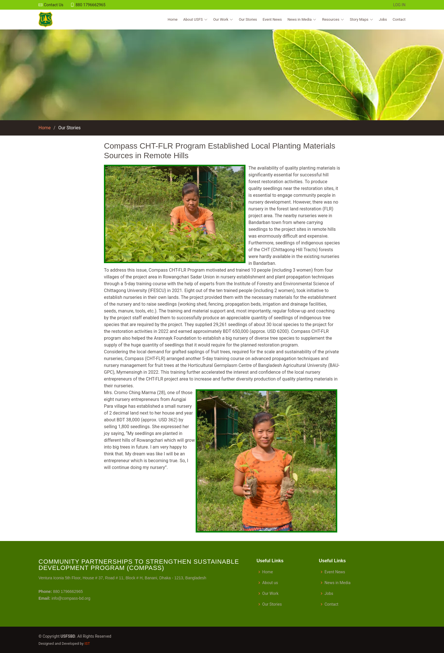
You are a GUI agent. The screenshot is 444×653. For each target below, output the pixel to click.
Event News (272, 19)
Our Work (270, 593)
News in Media (338, 583)
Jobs (383, 19)
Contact (399, 19)
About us (270, 583)
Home (173, 19)
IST (87, 643)
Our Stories (248, 19)
